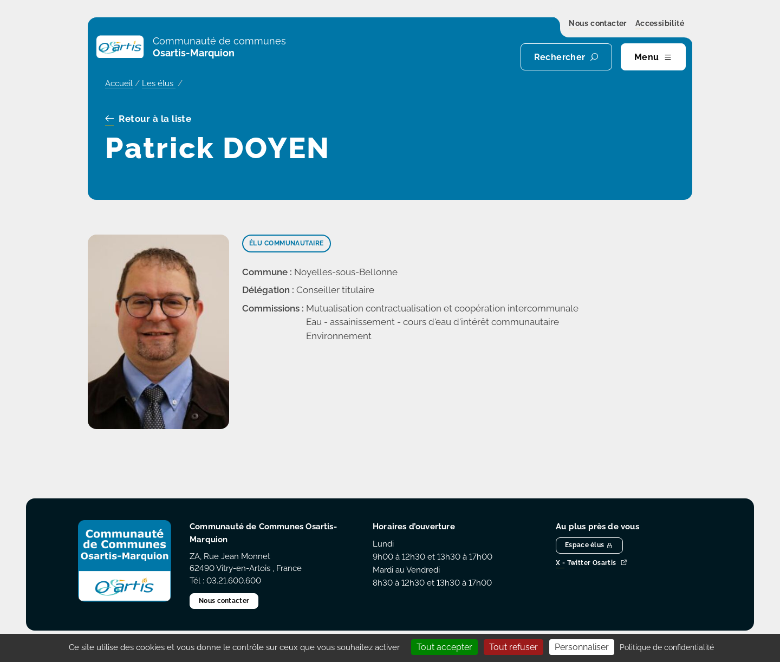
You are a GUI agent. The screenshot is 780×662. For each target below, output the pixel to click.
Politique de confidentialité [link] (667, 647)
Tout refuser (513, 647)
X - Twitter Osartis (591, 563)
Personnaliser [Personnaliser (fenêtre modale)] (582, 647)
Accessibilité (659, 24)
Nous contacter (598, 24)
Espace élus (589, 545)
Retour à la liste (148, 119)
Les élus (159, 83)
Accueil (119, 83)
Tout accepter (444, 647)
